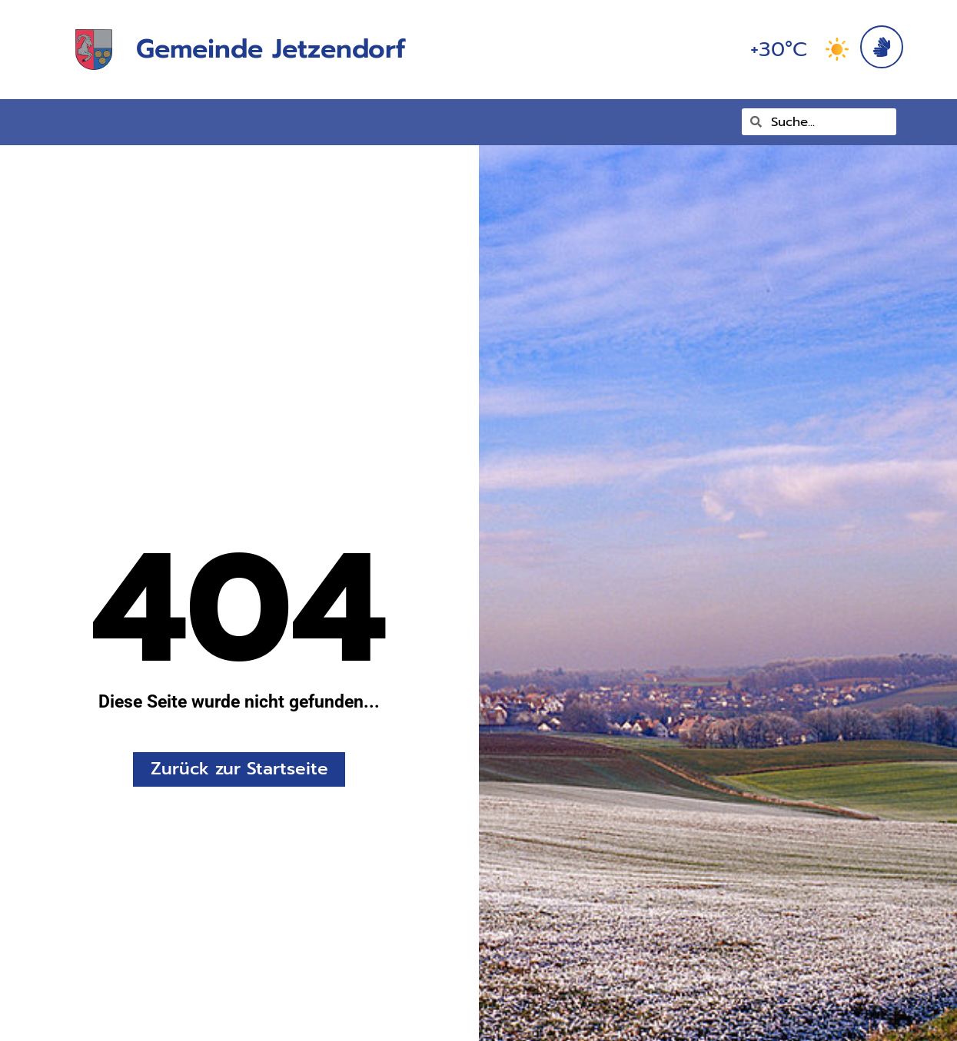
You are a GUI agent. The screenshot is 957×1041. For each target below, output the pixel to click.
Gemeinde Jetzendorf (270, 48)
